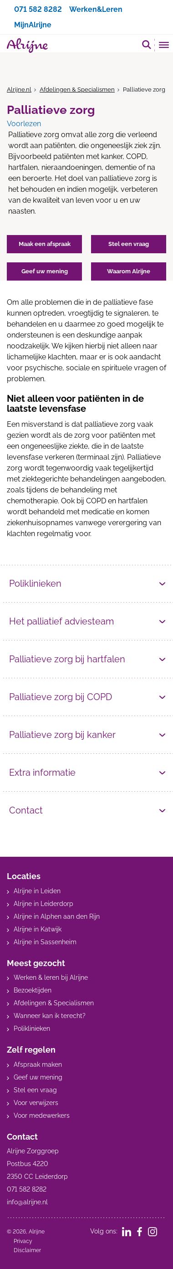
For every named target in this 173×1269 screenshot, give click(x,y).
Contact (26, 810)
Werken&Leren (95, 9)
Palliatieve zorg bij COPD (60, 696)
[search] (146, 44)
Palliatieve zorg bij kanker (62, 734)
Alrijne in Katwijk (37, 929)
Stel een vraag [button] (128, 243)
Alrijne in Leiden (37, 891)
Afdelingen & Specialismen (77, 89)
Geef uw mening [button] (44, 271)
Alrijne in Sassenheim (45, 942)
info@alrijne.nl (27, 1202)
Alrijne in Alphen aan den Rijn (57, 916)
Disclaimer (27, 1250)
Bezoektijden (32, 990)
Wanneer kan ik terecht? (50, 1015)
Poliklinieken (35, 583)
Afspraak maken (38, 1064)
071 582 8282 (38, 9)
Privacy (23, 1241)
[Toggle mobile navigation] (164, 46)
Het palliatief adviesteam (61, 621)
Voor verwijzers (36, 1102)
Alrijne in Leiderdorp (43, 903)
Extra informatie (42, 772)
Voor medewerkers (42, 1115)
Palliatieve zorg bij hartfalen (67, 659)
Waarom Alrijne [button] (128, 271)
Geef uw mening (38, 1077)
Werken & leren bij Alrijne (51, 977)
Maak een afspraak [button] (45, 243)
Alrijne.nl (19, 89)
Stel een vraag (35, 1090)
